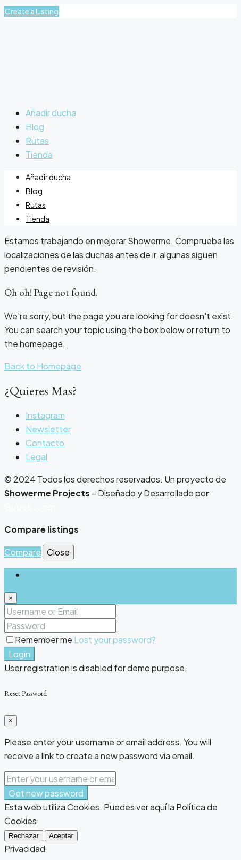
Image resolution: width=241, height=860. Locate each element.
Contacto (45, 442)
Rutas (37, 140)
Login (19, 654)
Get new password (46, 793)
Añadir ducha (51, 112)
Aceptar (61, 836)
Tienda (39, 154)
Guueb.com (30, 506)
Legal (36, 456)
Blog (35, 126)
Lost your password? (115, 639)
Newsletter (48, 429)
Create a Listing (32, 11)
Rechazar (24, 836)
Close (58, 552)
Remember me (40, 639)
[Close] (10, 598)
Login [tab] (36, 574)
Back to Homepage (42, 366)
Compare (22, 552)
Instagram (45, 415)
